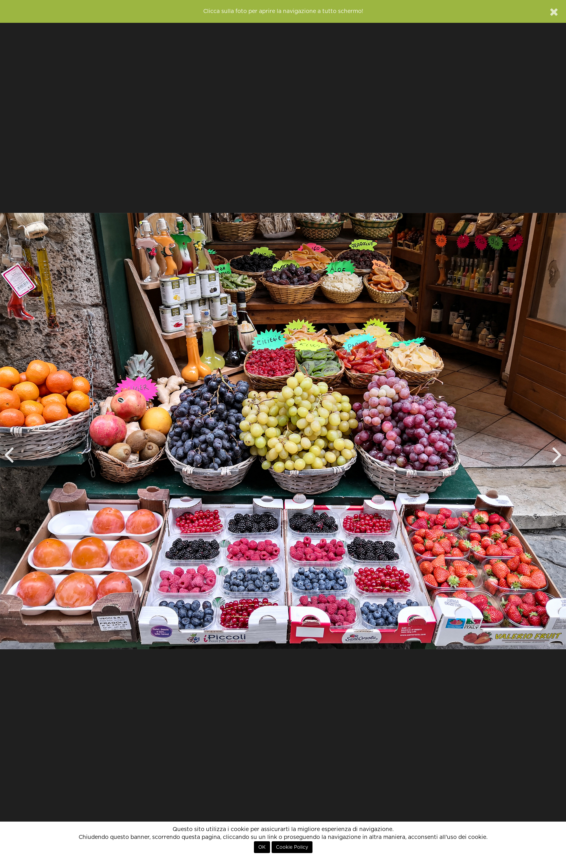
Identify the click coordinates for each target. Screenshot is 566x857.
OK (262, 847)
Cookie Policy (292, 847)
